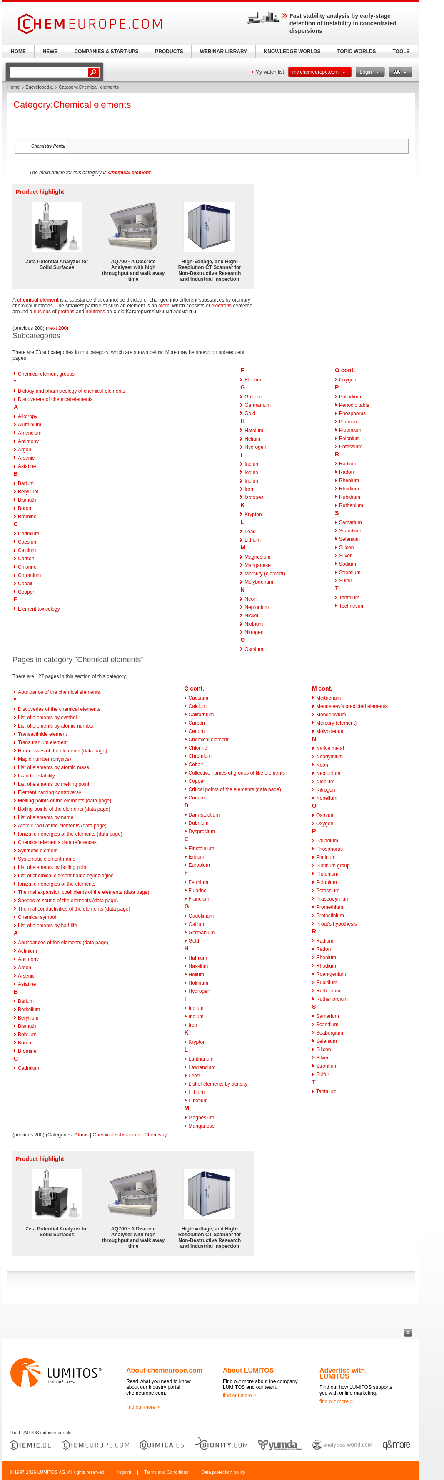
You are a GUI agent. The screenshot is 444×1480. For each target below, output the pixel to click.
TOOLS (400, 51)
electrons (221, 306)
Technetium (351, 606)
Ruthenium (351, 505)
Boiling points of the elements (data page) (64, 809)
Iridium (251, 481)
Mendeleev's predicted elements (352, 706)
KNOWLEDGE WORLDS (292, 51)
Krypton (253, 514)
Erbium (197, 857)
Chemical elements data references (57, 842)
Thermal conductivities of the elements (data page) (74, 909)
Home (13, 86)
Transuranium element (43, 742)
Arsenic (26, 458)
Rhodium (349, 489)
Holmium (198, 983)
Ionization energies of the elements (56, 884)
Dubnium (199, 823)
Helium (252, 439)
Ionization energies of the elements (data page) (70, 834)
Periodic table (354, 405)
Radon (346, 472)
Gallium (253, 397)
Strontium (349, 572)
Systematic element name (46, 859)
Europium (199, 865)
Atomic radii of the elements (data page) (62, 826)
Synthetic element (37, 851)
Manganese (257, 565)
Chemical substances (116, 1135)
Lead (250, 532)
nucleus (42, 311)
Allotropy (27, 416)
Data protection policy (223, 1472)
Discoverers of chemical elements (55, 399)
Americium (30, 433)
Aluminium (29, 425)
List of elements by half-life (47, 925)
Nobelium (326, 798)
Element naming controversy (49, 792)
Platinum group (333, 866)
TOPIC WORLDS (356, 51)
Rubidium (349, 497)
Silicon (346, 547)
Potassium (350, 447)
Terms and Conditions (166, 1472)
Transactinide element (42, 734)
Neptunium (256, 607)
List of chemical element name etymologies (65, 876)
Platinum (349, 422)
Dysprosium (202, 831)
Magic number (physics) (44, 759)
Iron (248, 489)
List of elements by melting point (53, 784)
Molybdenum (258, 582)
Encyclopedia (38, 86)
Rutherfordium (332, 999)
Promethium (329, 907)
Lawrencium (202, 1067)
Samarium (350, 522)
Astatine (27, 466)
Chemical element (129, 173)
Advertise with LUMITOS (342, 1373)
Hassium (198, 966)
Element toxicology (39, 609)
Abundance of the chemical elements (59, 692)
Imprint (124, 1472)
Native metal (330, 748)
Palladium (350, 397)
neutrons (95, 311)
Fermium (198, 882)
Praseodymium (332, 899)
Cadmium (28, 534)
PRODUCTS (169, 51)
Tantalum (349, 598)
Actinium (27, 951)
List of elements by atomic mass (53, 767)
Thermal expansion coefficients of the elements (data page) (83, 892)
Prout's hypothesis (336, 924)
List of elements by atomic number (56, 726)
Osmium (253, 649)
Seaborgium (329, 1033)
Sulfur (345, 581)
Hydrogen (255, 447)
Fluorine (253, 380)
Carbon (26, 559)
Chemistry (155, 1135)
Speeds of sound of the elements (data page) (68, 900)
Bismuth (27, 500)
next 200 (57, 328)
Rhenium (349, 480)
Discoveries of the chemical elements (59, 709)
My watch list (269, 72)
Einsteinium (202, 848)
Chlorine (27, 567)
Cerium (197, 731)
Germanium (257, 405)
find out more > (143, 1407)
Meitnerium (328, 698)
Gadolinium (201, 916)
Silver (345, 556)
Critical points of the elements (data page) (235, 789)
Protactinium (330, 915)
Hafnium (253, 430)
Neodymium (329, 757)
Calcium (27, 550)
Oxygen (347, 380)
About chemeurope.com (164, 1370)
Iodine (251, 472)
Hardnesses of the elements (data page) (62, 751)
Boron (24, 508)
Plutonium (350, 430)
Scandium (350, 531)
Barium (26, 483)
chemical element (38, 300)
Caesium (27, 542)
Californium (201, 715)
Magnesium (257, 557)
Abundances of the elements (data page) (63, 942)
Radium (347, 464)
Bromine (27, 517)
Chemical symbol (37, 917)
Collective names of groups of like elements (237, 773)
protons (66, 311)
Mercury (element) (264, 574)
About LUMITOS (248, 1370)
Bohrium (27, 1034)
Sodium (347, 564)
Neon (250, 599)
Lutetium (198, 1101)
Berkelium (29, 1009)
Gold (249, 413)
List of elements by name (45, 817)
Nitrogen (253, 632)
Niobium (253, 624)
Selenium (349, 539)
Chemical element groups (46, 374)
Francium (199, 899)
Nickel (251, 616)
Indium (251, 464)
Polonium (349, 438)
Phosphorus (352, 413)
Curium (197, 798)
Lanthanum (201, 1059)
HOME (18, 51)
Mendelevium (331, 715)
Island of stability (36, 776)
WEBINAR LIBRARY (223, 51)
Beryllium (28, 492)
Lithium (252, 540)
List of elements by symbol (47, 717)
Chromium (29, 575)
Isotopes (253, 497)
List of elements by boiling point (52, 867)
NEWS (50, 51)
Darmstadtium (204, 815)
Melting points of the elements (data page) (64, 801)
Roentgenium (331, 974)
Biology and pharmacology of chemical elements (71, 391)
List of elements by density (218, 1084)
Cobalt (25, 584)
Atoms (82, 1135)
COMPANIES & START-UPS (106, 51)
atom (164, 306)
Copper (26, 592)
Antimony (28, 441)
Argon (24, 450)
